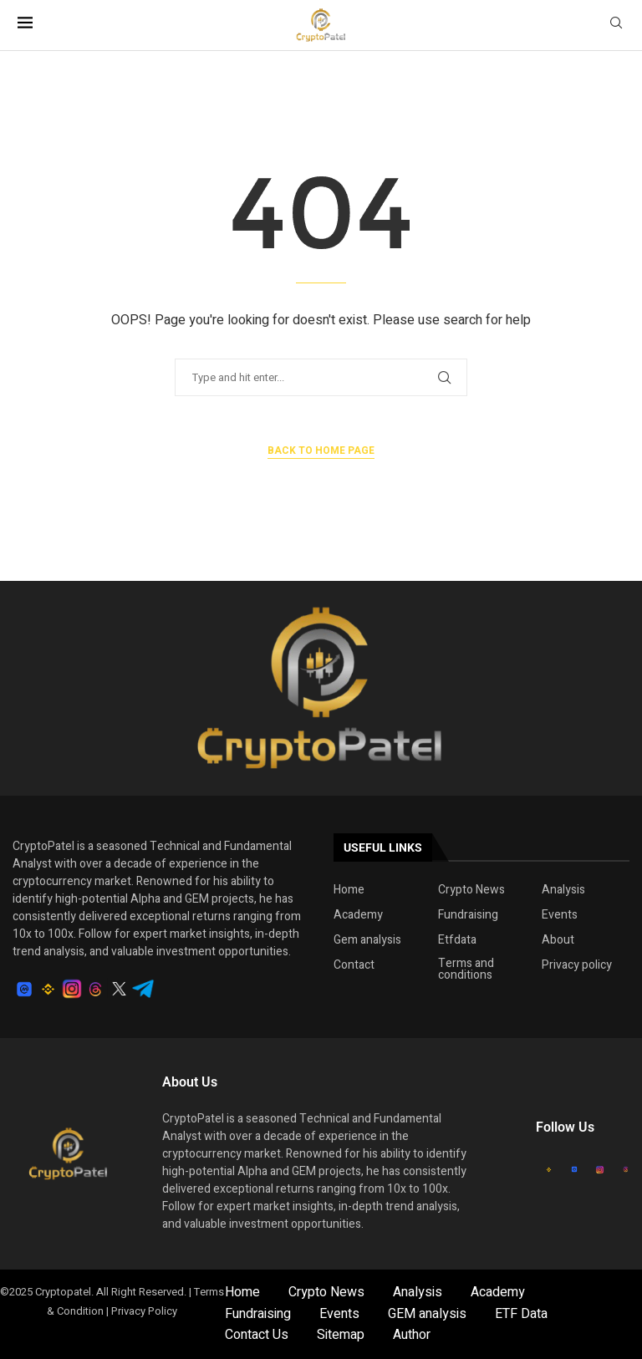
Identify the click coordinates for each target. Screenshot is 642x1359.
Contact (354, 965)
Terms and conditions (466, 969)
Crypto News (471, 890)
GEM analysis (427, 1314)
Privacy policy (577, 965)
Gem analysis (367, 940)
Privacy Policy (144, 1311)
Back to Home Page (321, 450)
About (558, 940)
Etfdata (457, 940)
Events (560, 915)
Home (349, 890)
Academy (358, 915)
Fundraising (468, 915)
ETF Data (521, 1314)
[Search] (616, 25)
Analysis (563, 890)
